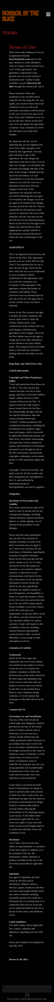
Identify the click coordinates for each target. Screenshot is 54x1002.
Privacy (39, 999)
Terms (45, 999)
